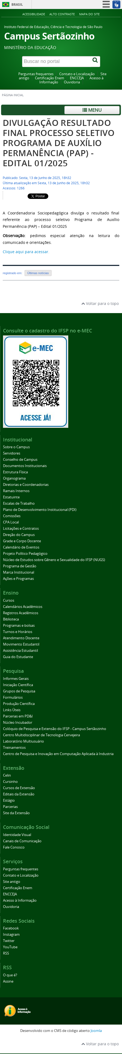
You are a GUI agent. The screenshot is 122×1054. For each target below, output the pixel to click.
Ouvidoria (72, 82)
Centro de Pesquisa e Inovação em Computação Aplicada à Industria (58, 754)
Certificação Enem (49, 78)
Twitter (8, 940)
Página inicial (13, 95)
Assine (8, 981)
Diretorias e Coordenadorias (26, 484)
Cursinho (10, 781)
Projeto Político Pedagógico (25, 553)
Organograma (14, 478)
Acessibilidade (33, 14)
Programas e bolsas (19, 625)
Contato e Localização (77, 74)
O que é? (10, 975)
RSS (6, 953)
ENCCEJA (77, 78)
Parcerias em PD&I (18, 716)
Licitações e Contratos (21, 528)
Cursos (8, 600)
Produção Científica (19, 703)
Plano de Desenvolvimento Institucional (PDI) (39, 509)
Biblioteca (11, 619)
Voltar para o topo (100, 303)
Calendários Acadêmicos (22, 606)
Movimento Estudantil (21, 644)
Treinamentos (14, 747)
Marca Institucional (18, 572)
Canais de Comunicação (22, 841)
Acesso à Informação (20, 900)
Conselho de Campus (20, 459)
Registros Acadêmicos (20, 613)
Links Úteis (11, 710)
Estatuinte (11, 497)
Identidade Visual (17, 834)
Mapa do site (89, 14)
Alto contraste (62, 14)
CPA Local (11, 522)
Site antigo (11, 881)
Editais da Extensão (18, 794)
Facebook (11, 928)
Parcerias (10, 806)
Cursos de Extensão (19, 788)
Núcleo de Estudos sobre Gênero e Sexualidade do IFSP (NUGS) (54, 560)
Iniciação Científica (18, 685)
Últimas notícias (38, 273)
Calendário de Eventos (21, 547)
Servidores (11, 453)
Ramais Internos (16, 491)
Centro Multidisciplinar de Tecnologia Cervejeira (41, 735)
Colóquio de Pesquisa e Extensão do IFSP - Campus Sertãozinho (54, 728)
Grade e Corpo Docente (22, 541)
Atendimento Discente (21, 638)
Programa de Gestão (19, 566)
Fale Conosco (14, 847)
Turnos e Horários (17, 631)
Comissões (11, 516)
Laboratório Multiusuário (23, 741)
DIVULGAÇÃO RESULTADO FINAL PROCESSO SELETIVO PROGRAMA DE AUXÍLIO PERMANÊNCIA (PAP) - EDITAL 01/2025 (58, 143)
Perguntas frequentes (35, 74)
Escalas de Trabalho (19, 503)
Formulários (13, 697)
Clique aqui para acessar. (26, 251)
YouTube (10, 947)
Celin (7, 775)
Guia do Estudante (18, 657)
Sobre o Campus (16, 447)
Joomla (96, 1030)
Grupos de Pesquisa (19, 691)
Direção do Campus (19, 534)
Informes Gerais (16, 678)
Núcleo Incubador (17, 722)
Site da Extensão (16, 813)
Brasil (17, 4)
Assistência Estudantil (20, 650)
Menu (92, 110)
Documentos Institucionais (25, 466)
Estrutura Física (15, 472)
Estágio (9, 800)
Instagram (11, 934)
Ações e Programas (18, 578)
